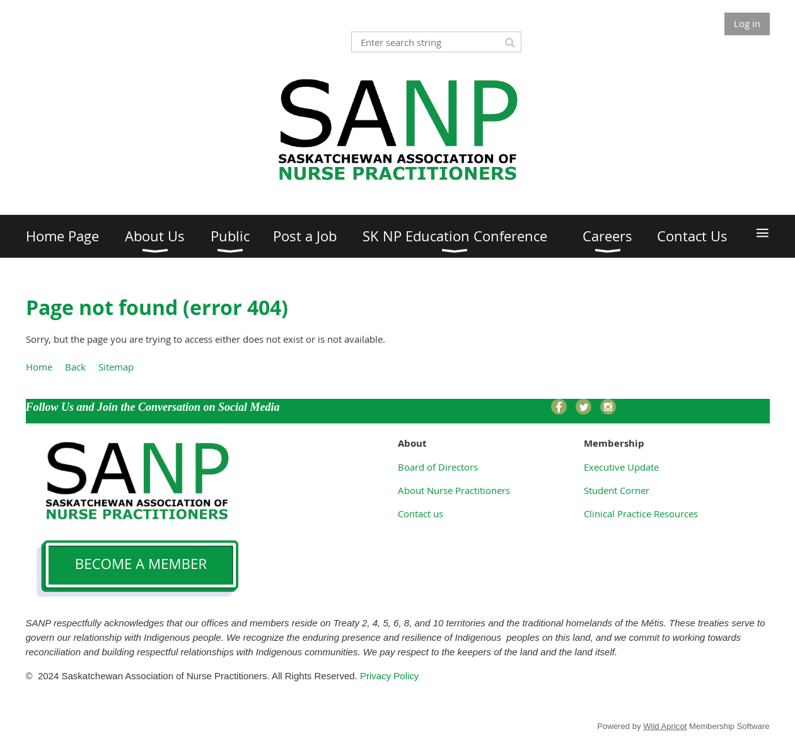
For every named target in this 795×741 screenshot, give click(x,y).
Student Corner (616, 490)
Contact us (420, 513)
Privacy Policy (391, 675)
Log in (747, 23)
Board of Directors (438, 467)
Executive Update (621, 467)
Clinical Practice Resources (641, 513)
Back (75, 366)
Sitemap (116, 366)
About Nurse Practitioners (454, 490)
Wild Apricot (665, 726)
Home (39, 366)
